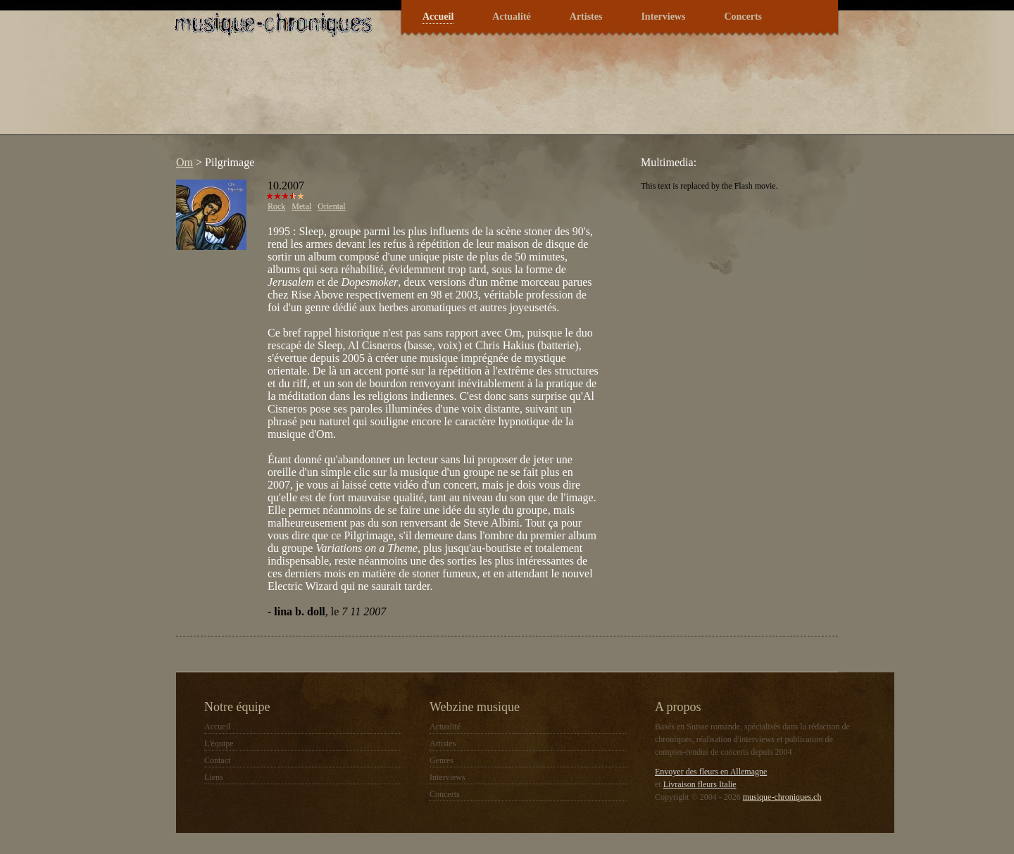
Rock (276, 206)
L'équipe (218, 743)
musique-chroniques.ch (782, 797)
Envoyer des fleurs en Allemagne (711, 772)
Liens (213, 777)
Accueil (438, 16)
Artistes (586, 16)
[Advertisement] (425, 94)
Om (184, 162)
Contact (217, 760)
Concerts (743, 16)
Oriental (331, 206)
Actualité (511, 16)
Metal (301, 206)
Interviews (663, 16)
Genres (441, 760)
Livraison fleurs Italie (700, 784)
